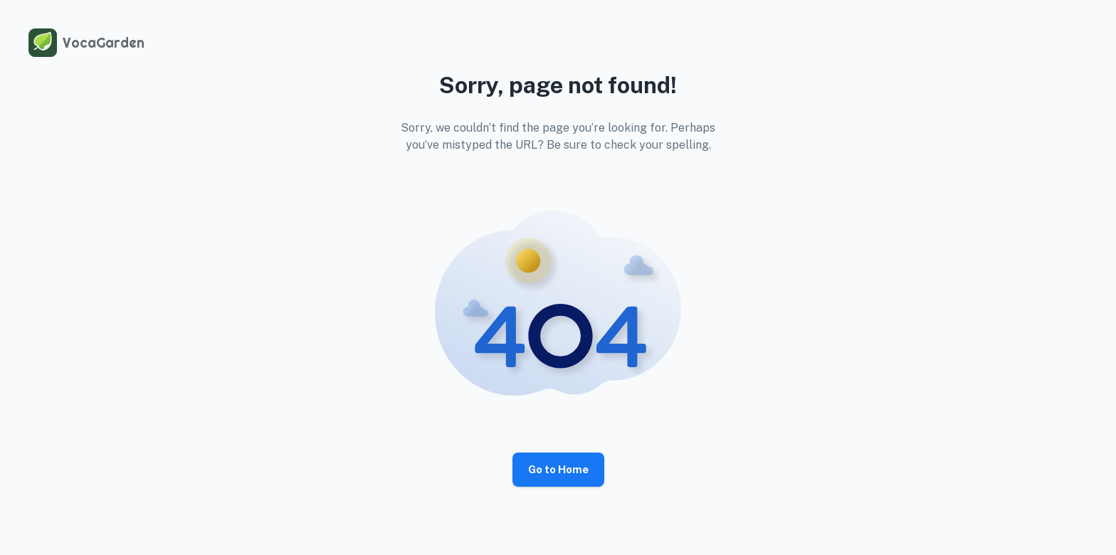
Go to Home (558, 470)
